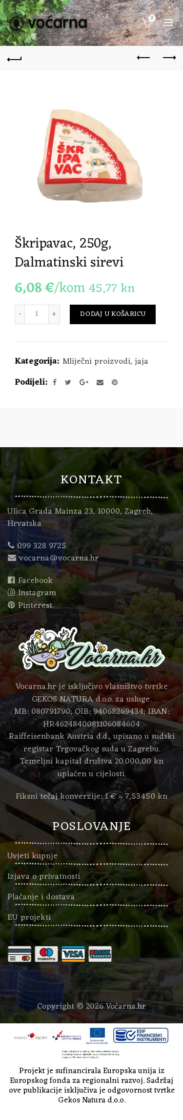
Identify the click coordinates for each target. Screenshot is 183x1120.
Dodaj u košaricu (112, 314)
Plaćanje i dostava (41, 897)
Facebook (35, 581)
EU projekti (29, 918)
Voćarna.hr (126, 1006)
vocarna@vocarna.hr (59, 558)
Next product (168, 57)
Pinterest (35, 606)
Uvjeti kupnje (32, 856)
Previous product (144, 57)
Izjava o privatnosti (43, 877)
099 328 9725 (41, 546)
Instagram (37, 593)
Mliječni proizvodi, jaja (105, 362)
